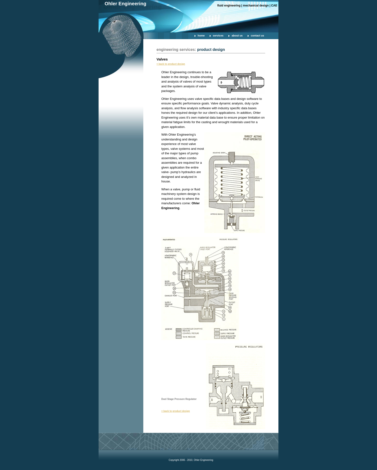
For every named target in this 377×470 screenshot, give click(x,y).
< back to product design (171, 64)
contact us (257, 35)
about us (237, 35)
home (201, 35)
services (218, 35)
